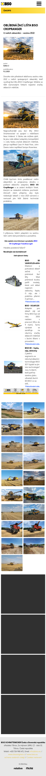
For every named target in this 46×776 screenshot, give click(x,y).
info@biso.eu (35, 751)
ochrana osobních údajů (14, 757)
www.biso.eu (32, 754)
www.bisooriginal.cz (16, 754)
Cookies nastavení (34, 757)
